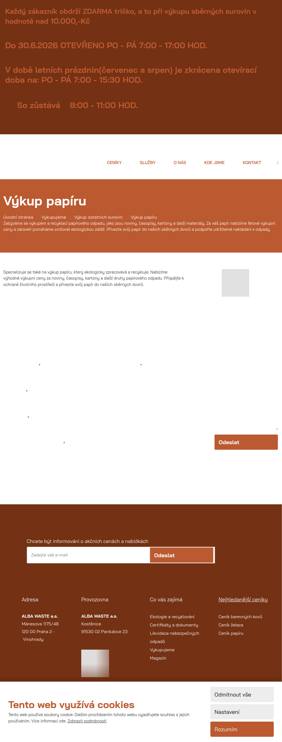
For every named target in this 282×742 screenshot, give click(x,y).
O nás (180, 162)
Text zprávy (129, 365)
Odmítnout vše (233, 694)
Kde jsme (214, 162)
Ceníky (114, 162)
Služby (148, 162)
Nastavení (227, 711)
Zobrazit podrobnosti (87, 721)
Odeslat (229, 449)
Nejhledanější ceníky (243, 605)
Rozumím (226, 729)
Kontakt (252, 162)
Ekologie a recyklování (172, 622)
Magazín (158, 663)
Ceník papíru (230, 639)
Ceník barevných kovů (240, 622)
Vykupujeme (162, 655)
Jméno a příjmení (22, 365)
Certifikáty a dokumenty (174, 630)
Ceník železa (230, 630)
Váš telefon (16, 419)
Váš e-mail (16, 392)
